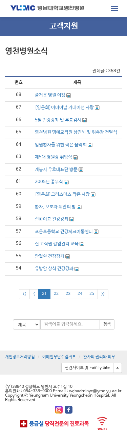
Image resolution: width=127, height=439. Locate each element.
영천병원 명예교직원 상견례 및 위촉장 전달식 (76, 132)
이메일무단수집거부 (59, 357)
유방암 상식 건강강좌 (55, 268)
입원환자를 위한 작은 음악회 (61, 144)
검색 (107, 324)
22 (56, 294)
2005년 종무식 (49, 181)
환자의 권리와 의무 (99, 357)
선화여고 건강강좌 (52, 219)
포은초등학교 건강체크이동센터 (64, 231)
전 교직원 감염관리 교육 (57, 243)
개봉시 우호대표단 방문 (57, 169)
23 (68, 294)
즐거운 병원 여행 (50, 95)
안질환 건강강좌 (50, 256)
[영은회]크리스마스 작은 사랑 (63, 194)
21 (44, 294)
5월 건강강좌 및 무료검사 (58, 120)
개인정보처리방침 (20, 357)
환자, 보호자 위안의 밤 (56, 206)
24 (80, 294)
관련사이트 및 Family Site (87, 367)
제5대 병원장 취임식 (54, 157)
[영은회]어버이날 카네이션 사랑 (65, 107)
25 (91, 294)
